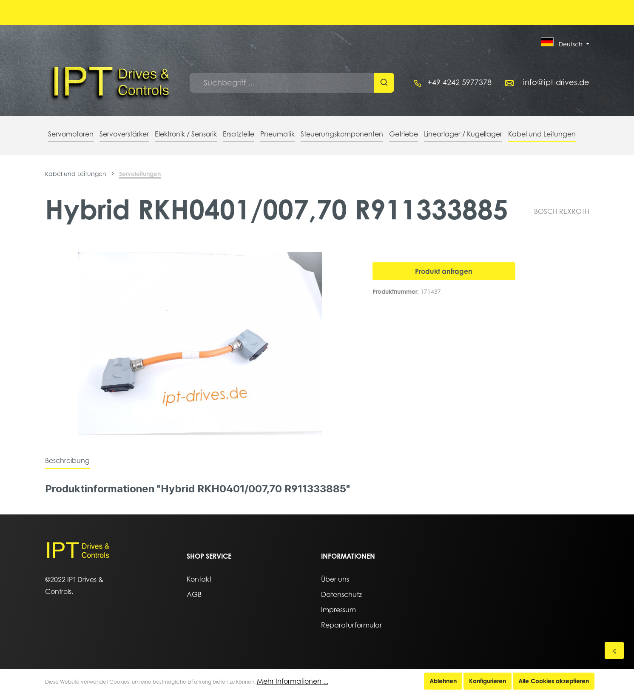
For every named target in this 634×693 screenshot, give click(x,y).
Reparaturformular (351, 625)
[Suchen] (384, 83)
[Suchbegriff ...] (282, 83)
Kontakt (199, 579)
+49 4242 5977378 (459, 82)
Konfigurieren (487, 680)
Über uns (335, 579)
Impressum (338, 609)
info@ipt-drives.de (556, 82)
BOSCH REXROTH (561, 211)
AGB (194, 594)
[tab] (67, 460)
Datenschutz (341, 594)
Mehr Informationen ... (292, 681)
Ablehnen (443, 680)
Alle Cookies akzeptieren (553, 680)
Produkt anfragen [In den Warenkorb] (443, 271)
